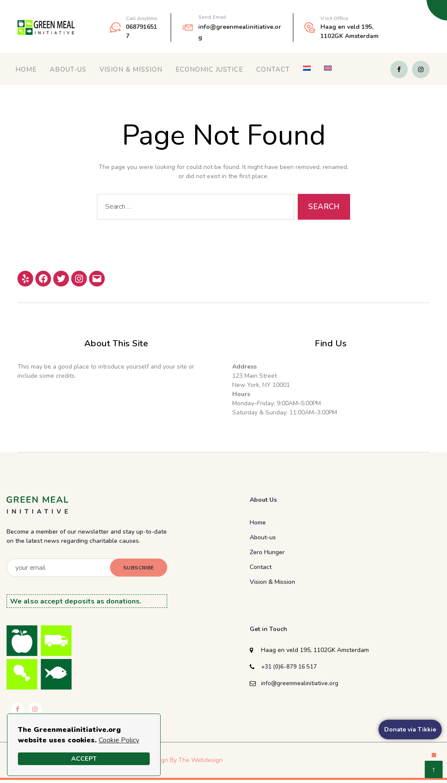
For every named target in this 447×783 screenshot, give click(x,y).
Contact (273, 69)
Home (26, 69)
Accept (83, 758)
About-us (68, 69)
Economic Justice (209, 69)
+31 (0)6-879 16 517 (289, 667)
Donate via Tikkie (410, 729)
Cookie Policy (119, 740)
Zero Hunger (267, 552)
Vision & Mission (131, 69)
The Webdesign (201, 760)
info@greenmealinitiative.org (299, 683)
